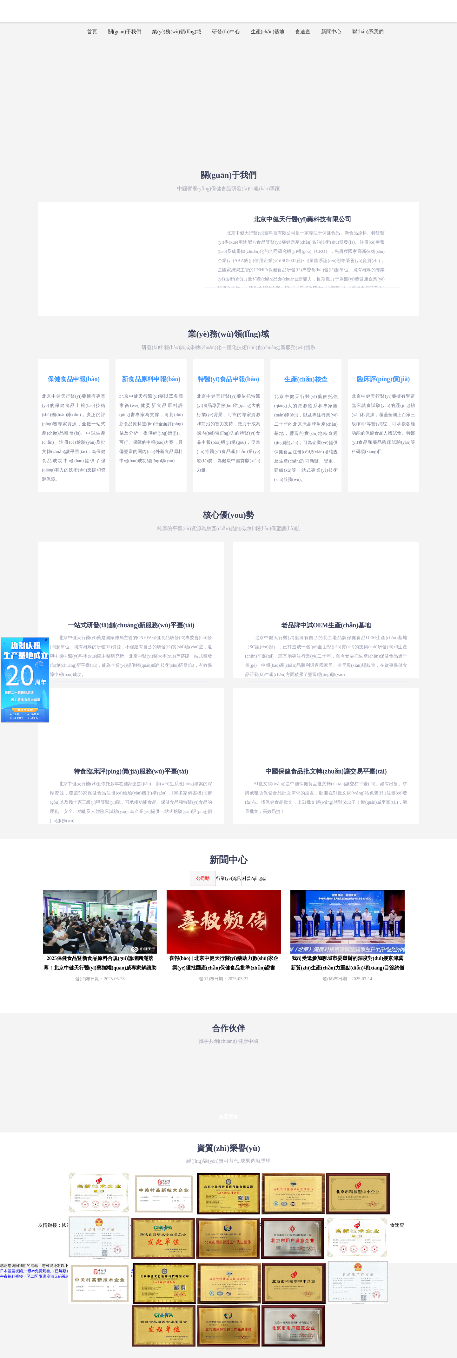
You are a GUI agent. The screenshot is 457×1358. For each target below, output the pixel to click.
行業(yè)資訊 (228, 878)
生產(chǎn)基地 (268, 31)
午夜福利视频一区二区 (19, 1276)
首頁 (92, 31)
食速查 (302, 31)
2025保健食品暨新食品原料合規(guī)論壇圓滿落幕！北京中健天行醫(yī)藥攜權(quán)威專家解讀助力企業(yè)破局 (99, 968)
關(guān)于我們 (125, 31)
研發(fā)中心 (226, 31)
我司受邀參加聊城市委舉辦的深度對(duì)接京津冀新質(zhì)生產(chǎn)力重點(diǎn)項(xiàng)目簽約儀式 (347, 968)
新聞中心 (331, 31)
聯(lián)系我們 (368, 31)
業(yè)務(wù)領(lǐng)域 (176, 31)
